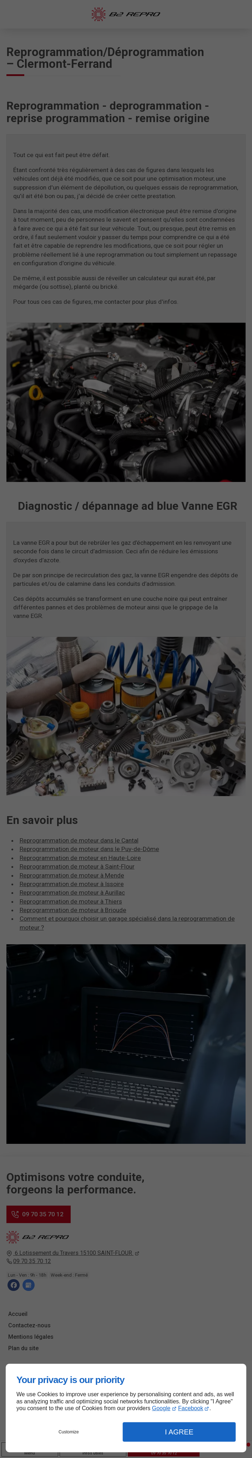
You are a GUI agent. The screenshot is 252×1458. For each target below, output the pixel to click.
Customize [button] (69, 1431)
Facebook (190, 1408)
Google (161, 1408)
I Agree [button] (179, 1432)
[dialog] (126, 1408)
